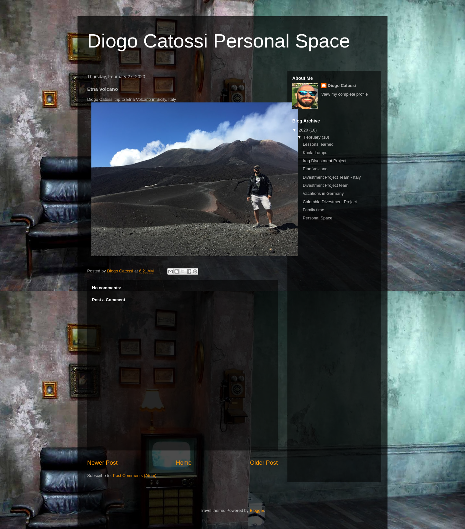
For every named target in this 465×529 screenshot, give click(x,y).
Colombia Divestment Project (330, 201)
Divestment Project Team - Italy (332, 177)
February (313, 137)
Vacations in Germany (323, 193)
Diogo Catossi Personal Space (218, 41)
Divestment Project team (325, 185)
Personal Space (317, 218)
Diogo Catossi (342, 85)
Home (184, 463)
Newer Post (102, 463)
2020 (304, 130)
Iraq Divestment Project (324, 160)
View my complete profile (344, 94)
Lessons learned (318, 144)
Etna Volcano (315, 168)
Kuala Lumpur (316, 152)
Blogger (257, 510)
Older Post (264, 463)
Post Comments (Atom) (135, 475)
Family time (313, 209)
